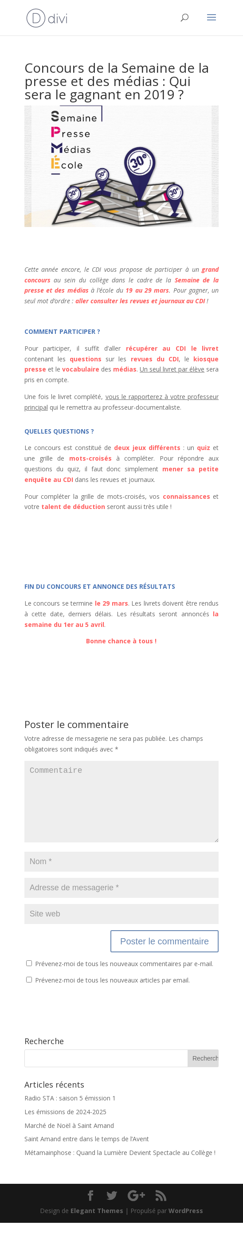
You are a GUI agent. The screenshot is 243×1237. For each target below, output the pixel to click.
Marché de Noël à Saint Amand (69, 1139)
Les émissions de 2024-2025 (65, 1126)
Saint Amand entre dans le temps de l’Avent (86, 1153)
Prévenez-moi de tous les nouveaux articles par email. (112, 994)
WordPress (186, 1225)
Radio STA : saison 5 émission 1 (70, 1112)
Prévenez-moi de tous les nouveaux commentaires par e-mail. (124, 978)
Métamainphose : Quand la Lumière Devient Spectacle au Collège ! (120, 1167)
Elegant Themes (97, 1225)
